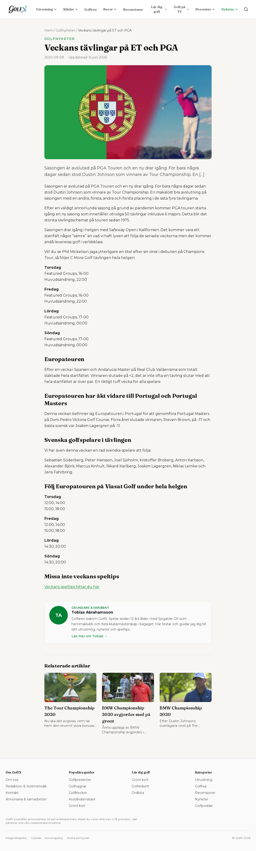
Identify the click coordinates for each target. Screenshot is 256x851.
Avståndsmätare (82, 799)
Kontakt (12, 793)
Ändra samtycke (78, 838)
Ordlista (138, 793)
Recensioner (133, 9)
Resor (110, 9)
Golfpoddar (204, 806)
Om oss (12, 780)
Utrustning (46, 9)
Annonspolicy (54, 838)
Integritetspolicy (16, 838)
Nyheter (229, 9)
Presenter (205, 9)
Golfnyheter (65, 30)
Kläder (70, 9)
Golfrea (90, 9)
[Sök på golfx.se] (246, 9)
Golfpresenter (80, 780)
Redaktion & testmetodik (26, 786)
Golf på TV (181, 9)
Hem (48, 30)
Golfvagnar (77, 786)
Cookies (36, 838)
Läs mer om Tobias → (90, 636)
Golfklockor (78, 793)
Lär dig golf (159, 9)
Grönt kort (77, 806)
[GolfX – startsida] (18, 9)
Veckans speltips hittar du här (71, 587)
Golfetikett (140, 786)
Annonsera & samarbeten (26, 799)
